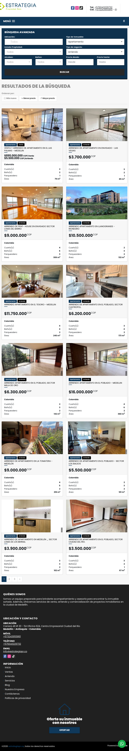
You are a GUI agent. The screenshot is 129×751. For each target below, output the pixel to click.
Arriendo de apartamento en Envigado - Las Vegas (93, 149)
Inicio (8, 667)
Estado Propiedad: (14, 47)
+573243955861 (103, 9)
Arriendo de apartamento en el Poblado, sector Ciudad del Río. (96, 540)
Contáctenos (12, 693)
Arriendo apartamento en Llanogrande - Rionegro (92, 227)
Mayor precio (47, 98)
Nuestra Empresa (14, 689)
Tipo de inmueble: (75, 37)
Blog (7, 685)
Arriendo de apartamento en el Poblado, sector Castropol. (96, 305)
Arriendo (9, 676)
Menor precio (28, 98)
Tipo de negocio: (74, 47)
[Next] (19, 579)
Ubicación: (10, 37)
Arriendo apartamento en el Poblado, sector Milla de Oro (29, 384)
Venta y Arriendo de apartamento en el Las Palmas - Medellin (28, 149)
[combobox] (95, 42)
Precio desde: (72, 57)
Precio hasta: (103, 57)
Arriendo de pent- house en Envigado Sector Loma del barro (29, 227)
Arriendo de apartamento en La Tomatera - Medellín (28, 462)
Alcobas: (9, 57)
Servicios (10, 680)
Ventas (9, 671)
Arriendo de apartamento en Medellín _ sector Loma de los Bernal (30, 540)
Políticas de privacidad (18, 698)
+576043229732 (103, 7)
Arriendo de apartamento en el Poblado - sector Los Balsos (96, 462)
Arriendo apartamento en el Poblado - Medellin (95, 383)
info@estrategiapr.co (15, 651)
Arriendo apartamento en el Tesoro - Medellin (30, 304)
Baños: (38, 57)
